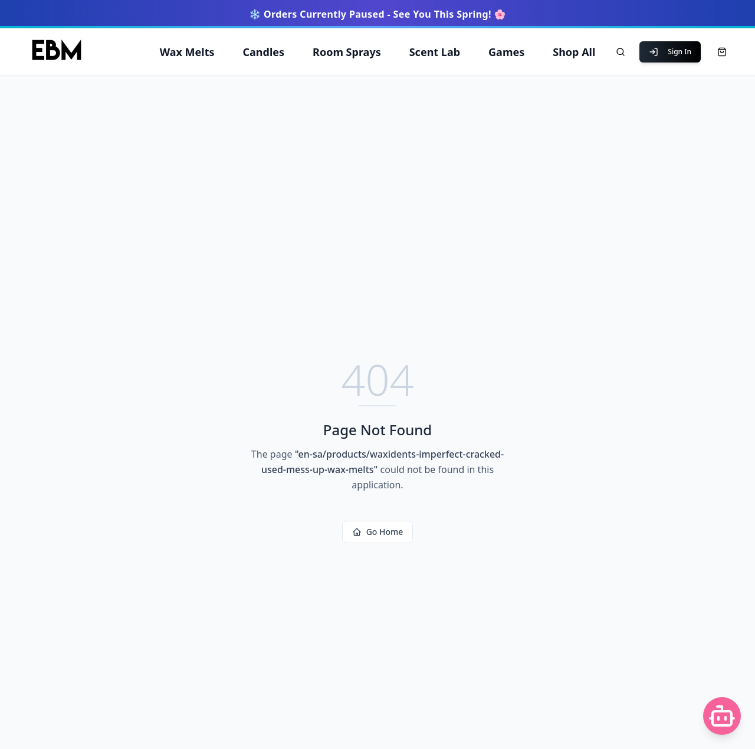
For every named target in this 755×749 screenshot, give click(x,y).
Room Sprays (347, 52)
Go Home (377, 531)
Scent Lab (434, 52)
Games (506, 52)
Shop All (574, 52)
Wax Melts (187, 52)
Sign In (670, 52)
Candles (264, 52)
